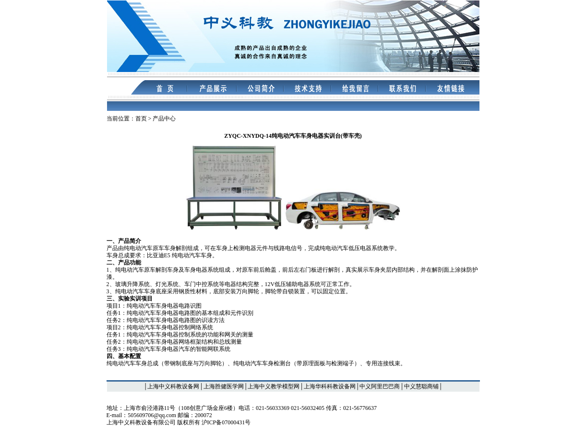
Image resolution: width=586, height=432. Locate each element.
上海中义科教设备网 (173, 386)
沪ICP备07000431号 (226, 422)
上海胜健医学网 (223, 386)
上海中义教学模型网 (273, 386)
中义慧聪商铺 (421, 386)
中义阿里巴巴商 (379, 386)
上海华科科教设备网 (330, 386)
